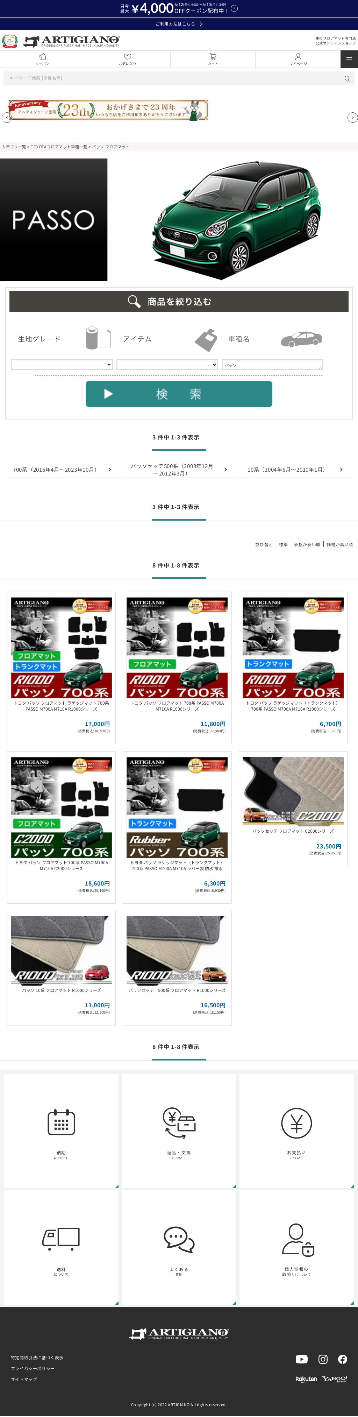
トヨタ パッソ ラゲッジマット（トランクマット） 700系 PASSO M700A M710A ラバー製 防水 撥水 (177, 866)
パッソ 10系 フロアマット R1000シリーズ (61, 991)
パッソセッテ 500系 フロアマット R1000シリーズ (177, 991)
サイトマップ (24, 1380)
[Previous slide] (7, 117)
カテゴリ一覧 (14, 146)
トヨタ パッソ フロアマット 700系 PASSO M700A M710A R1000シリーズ (177, 707)
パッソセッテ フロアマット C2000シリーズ (293, 832)
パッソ (272, 365)
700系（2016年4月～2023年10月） (56, 470)
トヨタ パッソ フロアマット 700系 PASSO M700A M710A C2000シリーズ (61, 866)
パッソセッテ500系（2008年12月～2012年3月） (172, 470)
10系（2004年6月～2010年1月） (288, 470)
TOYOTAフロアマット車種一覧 (59, 146)
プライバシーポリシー (33, 1369)
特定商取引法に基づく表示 (37, 1358)
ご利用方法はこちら (179, 23)
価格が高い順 (340, 545)
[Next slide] (353, 117)
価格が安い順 (307, 545)
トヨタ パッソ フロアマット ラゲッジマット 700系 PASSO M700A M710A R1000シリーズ (61, 707)
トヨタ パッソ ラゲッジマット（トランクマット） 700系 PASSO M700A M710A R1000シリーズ (293, 707)
